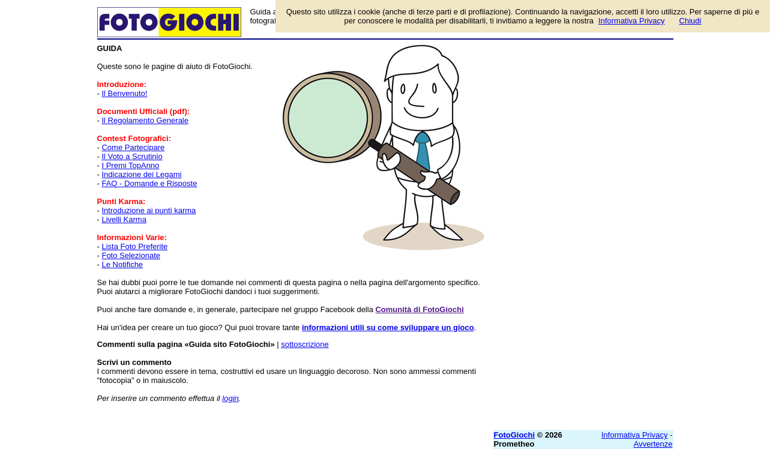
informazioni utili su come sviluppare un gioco (388, 327)
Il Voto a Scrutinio (131, 156)
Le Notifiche (122, 264)
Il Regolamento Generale (144, 120)
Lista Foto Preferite (134, 246)
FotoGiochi (514, 434)
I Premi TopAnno (130, 165)
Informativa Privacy (634, 434)
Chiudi (690, 20)
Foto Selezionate (130, 255)
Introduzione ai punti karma (148, 210)
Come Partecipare (132, 147)
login (230, 398)
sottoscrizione (304, 344)
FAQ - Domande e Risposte (149, 183)
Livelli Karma (123, 219)
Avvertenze (653, 443)
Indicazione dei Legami (141, 174)
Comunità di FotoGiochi (419, 309)
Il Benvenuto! (124, 93)
